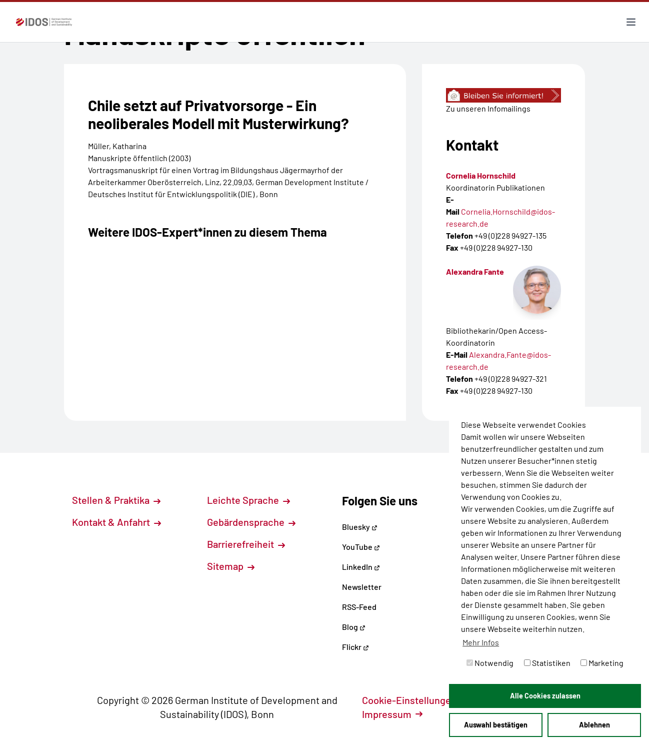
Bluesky (360, 526)
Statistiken (547, 662)
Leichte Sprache (248, 500)
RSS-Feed (359, 606)
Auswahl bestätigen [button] (496, 724)
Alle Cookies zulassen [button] (545, 695)
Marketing (602, 662)
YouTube (361, 546)
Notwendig (490, 662)
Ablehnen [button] (594, 724)
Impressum (392, 714)
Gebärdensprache (251, 522)
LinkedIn (361, 566)
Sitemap (230, 566)
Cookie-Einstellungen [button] (415, 700)
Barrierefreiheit (246, 544)
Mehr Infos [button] (480, 642)
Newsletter (362, 586)
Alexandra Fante (475, 271)
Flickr (355, 646)
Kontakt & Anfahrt (116, 522)
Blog (354, 626)
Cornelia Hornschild (481, 175)
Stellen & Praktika (116, 500)
